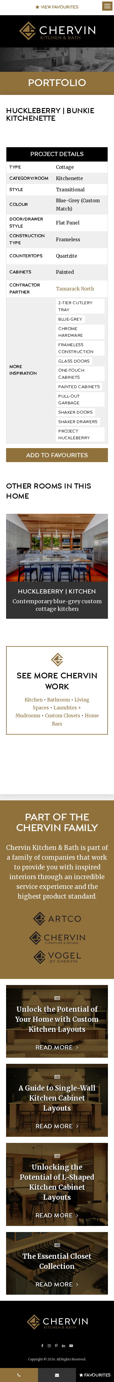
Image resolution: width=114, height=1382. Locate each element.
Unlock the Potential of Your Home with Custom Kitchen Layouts (57, 1019)
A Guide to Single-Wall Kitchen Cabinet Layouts (57, 1098)
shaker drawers (78, 422)
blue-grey (70, 319)
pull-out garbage (69, 400)
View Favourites (57, 7)
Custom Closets (62, 716)
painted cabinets (79, 387)
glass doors (74, 361)
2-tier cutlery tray (75, 306)
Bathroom (58, 700)
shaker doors (75, 412)
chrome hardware (70, 332)
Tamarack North (75, 289)
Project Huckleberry (74, 434)
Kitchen (34, 700)
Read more (54, 1048)
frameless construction (76, 348)
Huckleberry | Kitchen (57, 592)
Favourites (95, 1375)
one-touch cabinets (71, 374)
